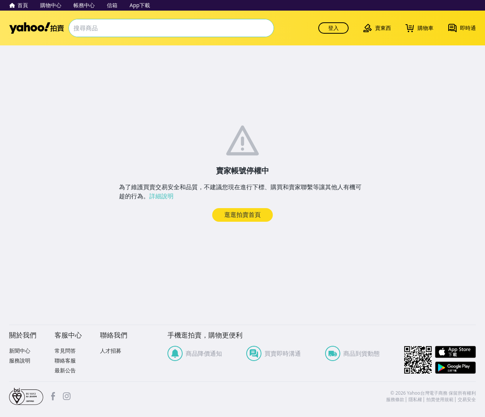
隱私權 (415, 399)
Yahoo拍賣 (36, 28)
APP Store (455, 352)
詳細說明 (161, 196)
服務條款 (395, 399)
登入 (333, 27)
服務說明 (19, 360)
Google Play (455, 367)
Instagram (67, 396)
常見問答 (65, 350)
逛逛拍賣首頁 (242, 214)
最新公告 (65, 370)
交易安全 (467, 399)
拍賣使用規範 (440, 399)
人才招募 (110, 350)
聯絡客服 (65, 360)
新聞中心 (19, 350)
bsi (26, 396)
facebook (53, 396)
